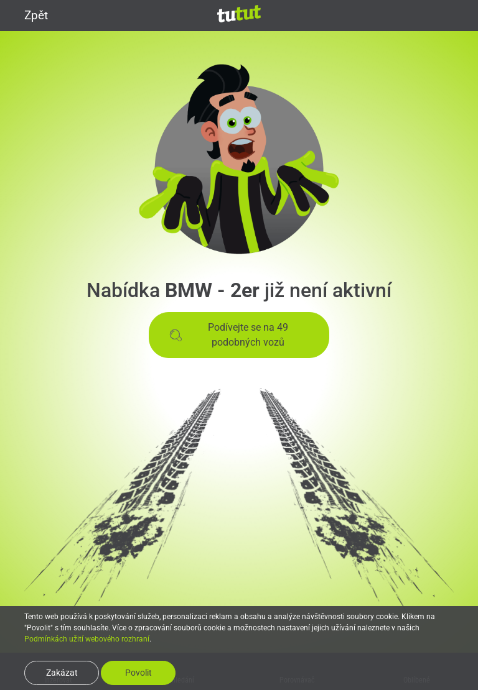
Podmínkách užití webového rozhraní (86, 639)
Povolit (138, 673)
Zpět (28, 15)
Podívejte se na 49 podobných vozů (228, 334)
